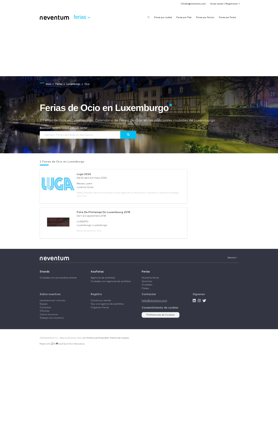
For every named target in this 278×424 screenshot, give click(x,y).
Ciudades (147, 285)
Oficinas (44, 311)
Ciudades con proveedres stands (58, 278)
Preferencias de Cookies (161, 315)
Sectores (147, 281)
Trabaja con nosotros (52, 318)
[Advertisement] (139, 49)
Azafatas (97, 271)
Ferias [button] (82, 17)
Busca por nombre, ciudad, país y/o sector (63, 128)
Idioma (232, 257)
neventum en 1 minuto (52, 300)
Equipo (44, 304)
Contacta (45, 307)
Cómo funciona (49, 314)
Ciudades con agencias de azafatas (111, 281)
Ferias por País (184, 17)
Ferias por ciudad (163, 17)
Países (145, 288)
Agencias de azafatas (103, 278)
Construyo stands (101, 300)
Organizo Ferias (100, 307)
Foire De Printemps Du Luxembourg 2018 (103, 212)
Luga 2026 (84, 174)
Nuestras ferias (150, 278)
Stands (44, 271)
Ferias (146, 271)
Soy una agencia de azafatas (107, 304)
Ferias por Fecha (227, 17)
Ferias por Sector (205, 17)
